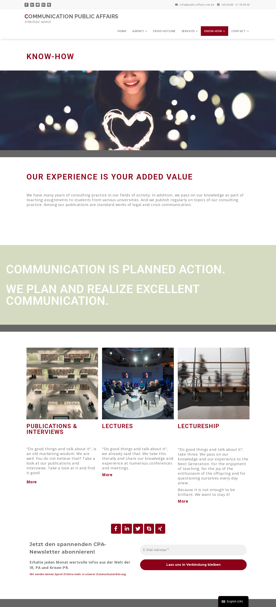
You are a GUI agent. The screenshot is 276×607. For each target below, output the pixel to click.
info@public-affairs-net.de (194, 4)
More (107, 474)
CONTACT (240, 31)
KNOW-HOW (214, 31)
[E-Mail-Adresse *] (193, 550)
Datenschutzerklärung (111, 574)
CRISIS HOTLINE (164, 31)
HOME (122, 31)
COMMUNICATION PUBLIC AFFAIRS (71, 18)
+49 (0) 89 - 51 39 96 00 (233, 4)
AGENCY (139, 31)
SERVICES (190, 31)
